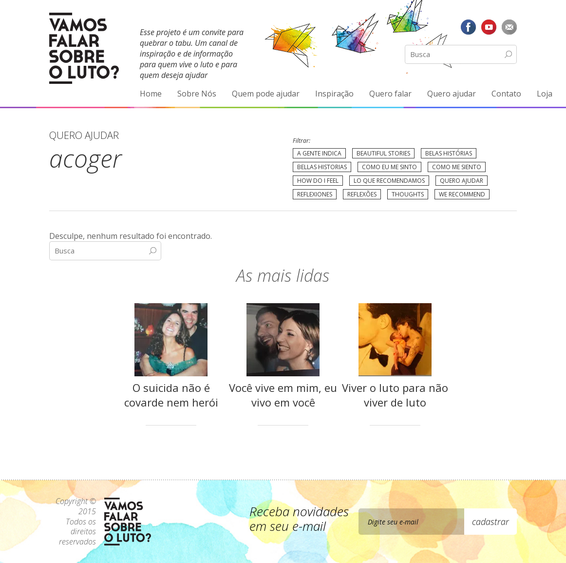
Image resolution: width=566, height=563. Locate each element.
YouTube (488, 27)
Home (151, 93)
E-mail (509, 27)
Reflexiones (314, 194)
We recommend (462, 194)
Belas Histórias (448, 153)
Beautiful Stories (383, 153)
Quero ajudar (451, 93)
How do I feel (318, 180)
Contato (506, 93)
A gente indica (319, 153)
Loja (544, 93)
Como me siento (456, 167)
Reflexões (362, 194)
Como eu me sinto (389, 167)
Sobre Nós (196, 93)
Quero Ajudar (461, 180)
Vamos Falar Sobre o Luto (84, 48)
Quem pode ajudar (266, 93)
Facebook (468, 27)
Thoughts (408, 194)
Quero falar (390, 93)
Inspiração (334, 93)
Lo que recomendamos (389, 180)
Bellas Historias (322, 167)
